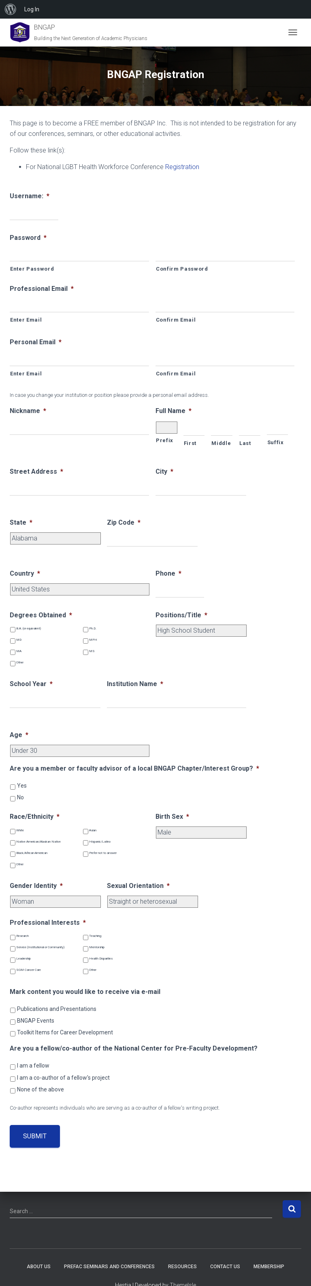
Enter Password (32, 269)
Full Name (174, 411)
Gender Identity (36, 886)
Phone (168, 573)
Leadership (23, 958)
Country (25, 573)
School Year (31, 684)
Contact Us (225, 1266)
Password (28, 238)
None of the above (40, 1089)
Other (19, 662)
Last (245, 443)
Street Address (36, 471)
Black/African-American (31, 853)
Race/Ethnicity (35, 816)
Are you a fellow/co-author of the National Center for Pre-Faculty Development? (134, 1048)
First (190, 443)
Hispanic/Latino (100, 841)
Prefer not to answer (103, 853)
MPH (93, 640)
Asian (92, 830)
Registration (182, 167)
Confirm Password (182, 269)
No (20, 797)
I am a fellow (33, 1065)
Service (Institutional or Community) (40, 947)
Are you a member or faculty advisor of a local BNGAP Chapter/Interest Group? (134, 768)
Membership (268, 1266)
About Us (39, 1266)
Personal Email (36, 342)
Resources (182, 1266)
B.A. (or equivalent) (28, 628)
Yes (22, 785)
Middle (221, 443)
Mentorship (96, 947)
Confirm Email (176, 320)
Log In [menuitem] (31, 9)
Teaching (95, 936)
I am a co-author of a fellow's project (63, 1077)
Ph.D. (92, 628)
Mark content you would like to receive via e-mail (85, 992)
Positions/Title (181, 615)
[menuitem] (10, 9)
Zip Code (124, 522)
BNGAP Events (35, 1020)
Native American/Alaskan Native (38, 841)
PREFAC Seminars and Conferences (109, 1266)
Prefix (164, 440)
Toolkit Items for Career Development (65, 1032)
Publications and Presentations (56, 1009)
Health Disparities (101, 958)
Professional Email (42, 288)
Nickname (28, 411)
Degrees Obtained (41, 615)
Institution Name (135, 684)
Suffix (275, 442)
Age (19, 735)
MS (92, 651)
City (164, 471)
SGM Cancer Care (28, 970)
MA (18, 651)
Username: (29, 196)
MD (18, 640)
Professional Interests (48, 922)
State (21, 522)
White (20, 830)
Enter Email (26, 320)
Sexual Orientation (138, 886)
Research (22, 936)
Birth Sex (172, 816)
